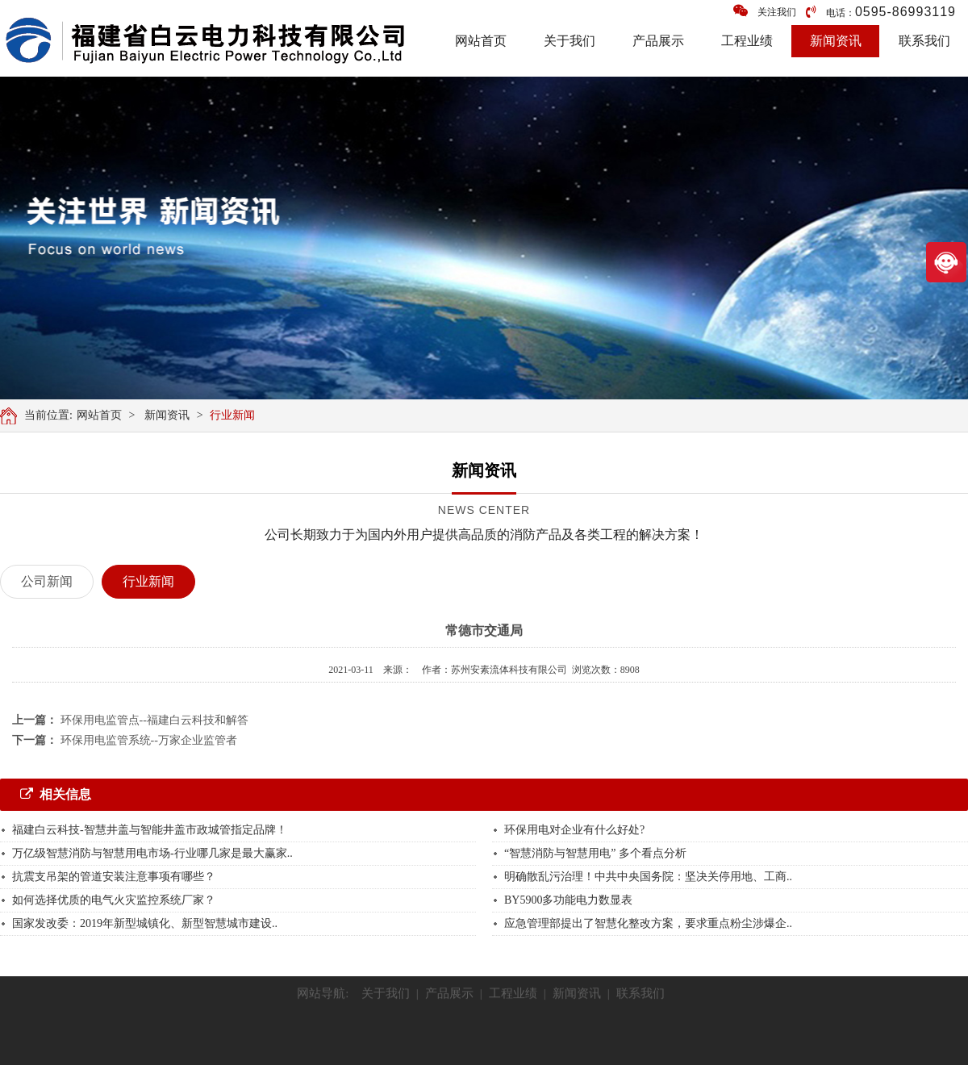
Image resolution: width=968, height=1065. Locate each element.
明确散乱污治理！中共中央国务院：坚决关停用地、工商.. (648, 877)
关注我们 (764, 11)
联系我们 (924, 41)
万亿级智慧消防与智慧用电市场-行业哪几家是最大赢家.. (152, 853)
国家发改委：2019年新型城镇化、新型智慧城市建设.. (144, 923)
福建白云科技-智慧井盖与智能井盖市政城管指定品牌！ (149, 830)
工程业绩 (747, 41)
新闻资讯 (836, 41)
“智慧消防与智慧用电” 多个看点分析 (595, 853)
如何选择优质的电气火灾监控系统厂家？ (113, 900)
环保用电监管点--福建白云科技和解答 (154, 720)
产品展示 (658, 41)
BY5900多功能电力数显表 (568, 900)
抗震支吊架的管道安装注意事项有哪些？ (113, 877)
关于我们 (569, 41)
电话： (881, 12)
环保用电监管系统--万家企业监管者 (148, 740)
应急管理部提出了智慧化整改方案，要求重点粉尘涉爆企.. (648, 923)
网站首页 (481, 41)
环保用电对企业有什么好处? (574, 830)
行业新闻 (234, 415)
